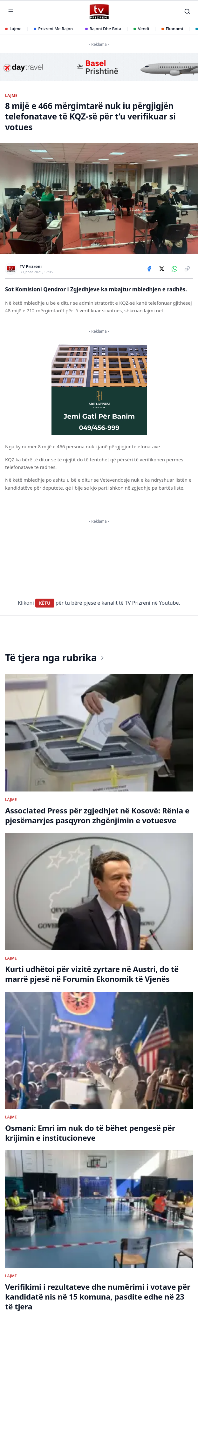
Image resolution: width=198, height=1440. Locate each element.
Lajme (13, 28)
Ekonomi (172, 28)
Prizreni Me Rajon (53, 28)
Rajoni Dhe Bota (103, 28)
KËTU (45, 869)
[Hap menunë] (11, 11)
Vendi (141, 28)
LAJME (11, 95)
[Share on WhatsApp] (174, 269)
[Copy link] (187, 269)
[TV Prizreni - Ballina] (99, 11)
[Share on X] (161, 269)
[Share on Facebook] (149, 269)
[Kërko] (187, 11)
